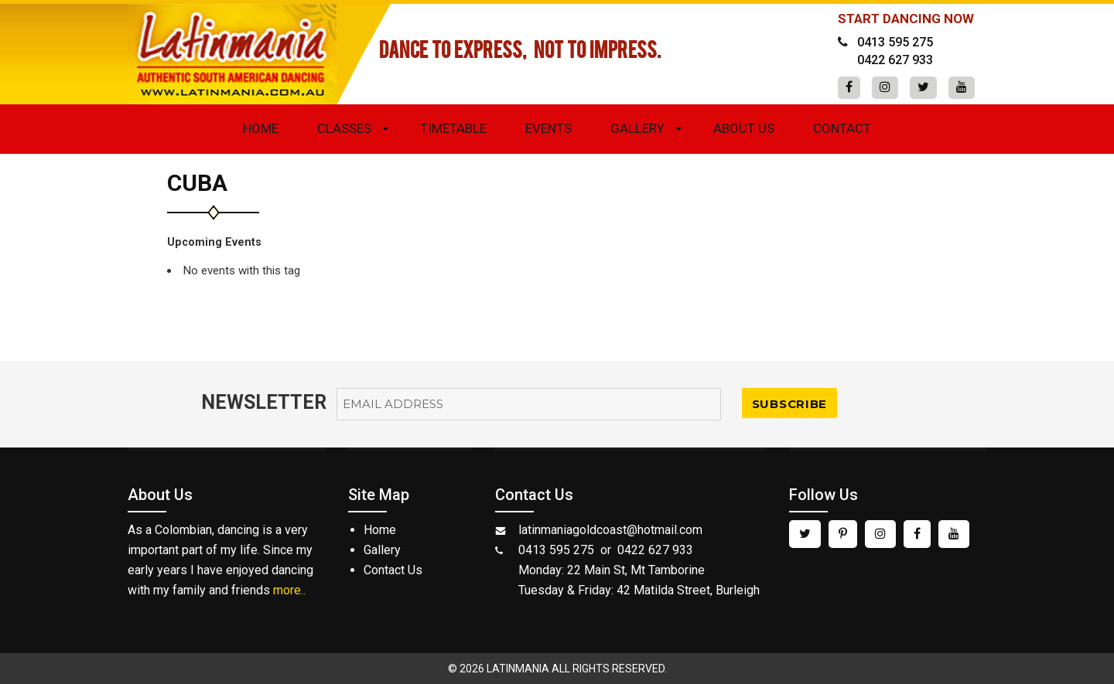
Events (548, 128)
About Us (743, 128)
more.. (289, 590)
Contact (842, 128)
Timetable (453, 128)
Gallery (637, 128)
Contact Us (393, 570)
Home (260, 128)
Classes (344, 128)
